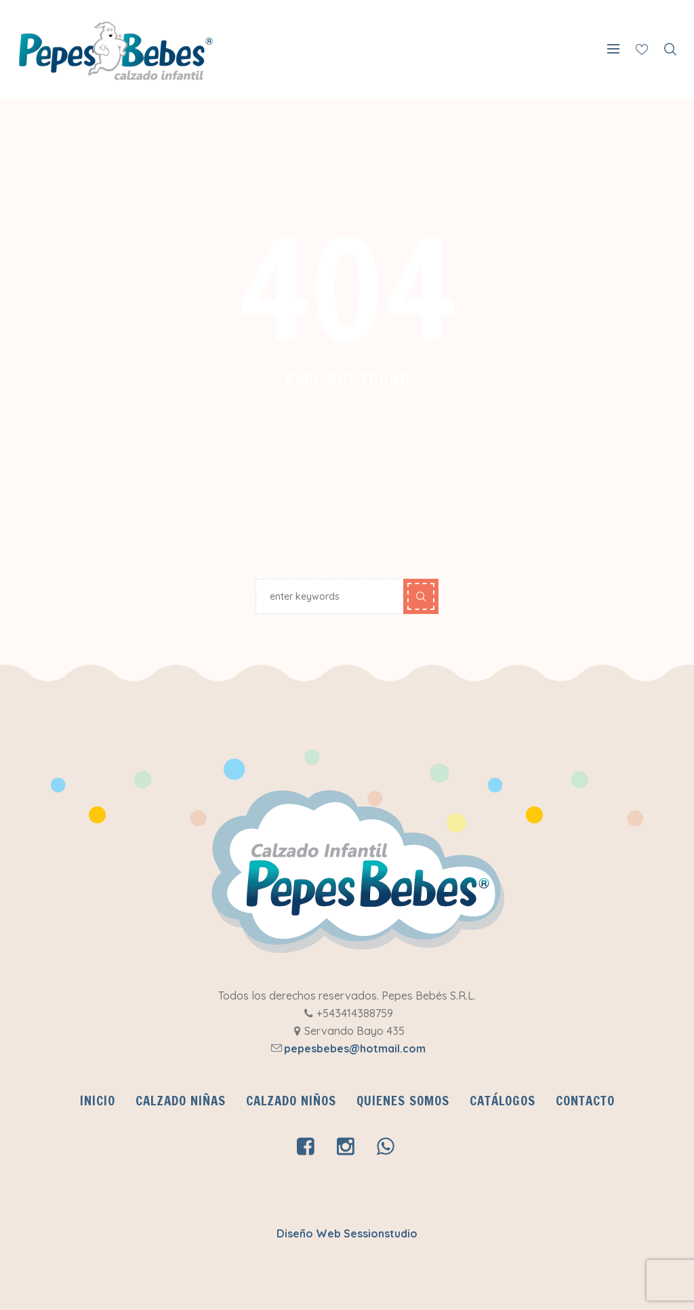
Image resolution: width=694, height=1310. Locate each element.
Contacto (585, 1100)
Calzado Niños (291, 1100)
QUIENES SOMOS (402, 1100)
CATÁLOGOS (502, 1100)
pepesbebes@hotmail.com (355, 1048)
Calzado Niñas (181, 1100)
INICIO (97, 1100)
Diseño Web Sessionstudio (347, 1233)
